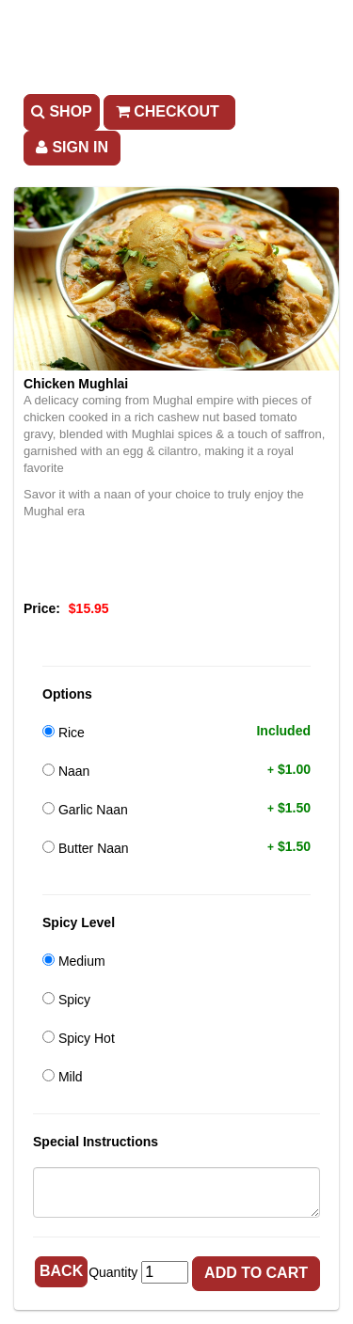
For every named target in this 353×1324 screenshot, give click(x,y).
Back (61, 1271)
